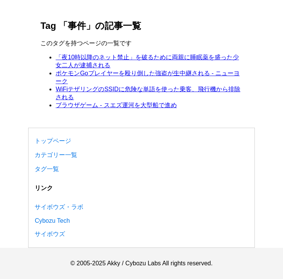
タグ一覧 (47, 169)
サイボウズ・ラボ (59, 207)
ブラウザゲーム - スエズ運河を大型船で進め (116, 105)
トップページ (53, 141)
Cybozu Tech (52, 220)
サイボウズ (50, 234)
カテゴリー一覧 (56, 155)
